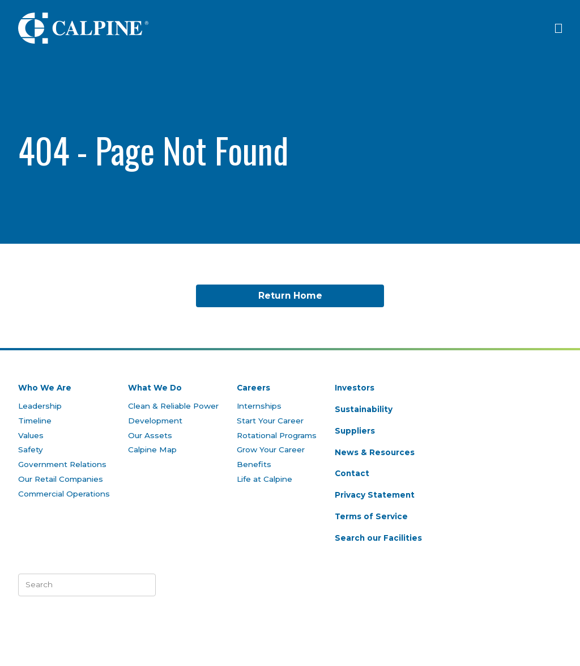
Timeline (35, 420)
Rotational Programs (277, 435)
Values (31, 435)
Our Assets (150, 435)
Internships (259, 405)
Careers (253, 387)
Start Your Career (270, 420)
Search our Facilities (378, 537)
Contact (352, 473)
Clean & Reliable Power (173, 405)
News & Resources (375, 452)
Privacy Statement (375, 494)
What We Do (155, 387)
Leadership (40, 405)
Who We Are (44, 387)
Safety (30, 449)
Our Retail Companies (60, 478)
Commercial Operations (64, 493)
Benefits (254, 464)
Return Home (290, 295)
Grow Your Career (271, 449)
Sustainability (364, 409)
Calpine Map (152, 449)
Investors (354, 387)
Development (155, 420)
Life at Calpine (264, 478)
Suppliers (355, 430)
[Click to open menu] (558, 28)
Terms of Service (371, 516)
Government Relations (62, 464)
